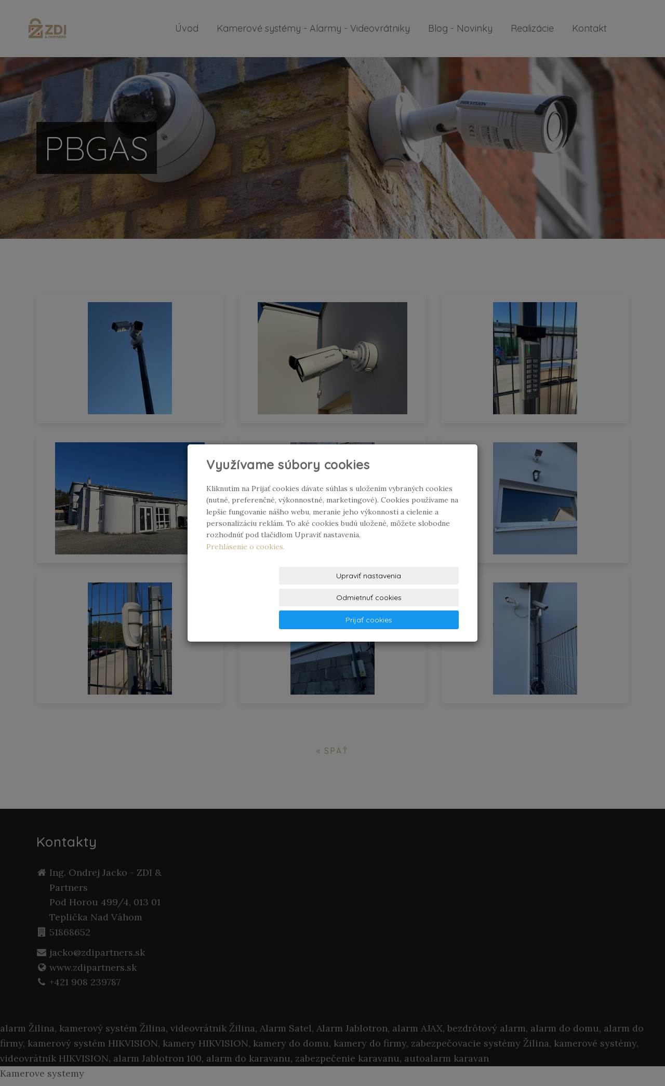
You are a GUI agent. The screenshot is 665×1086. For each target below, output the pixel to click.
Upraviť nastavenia (246, 598)
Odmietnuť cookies (333, 598)
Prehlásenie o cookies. (245, 568)
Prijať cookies (419, 598)
